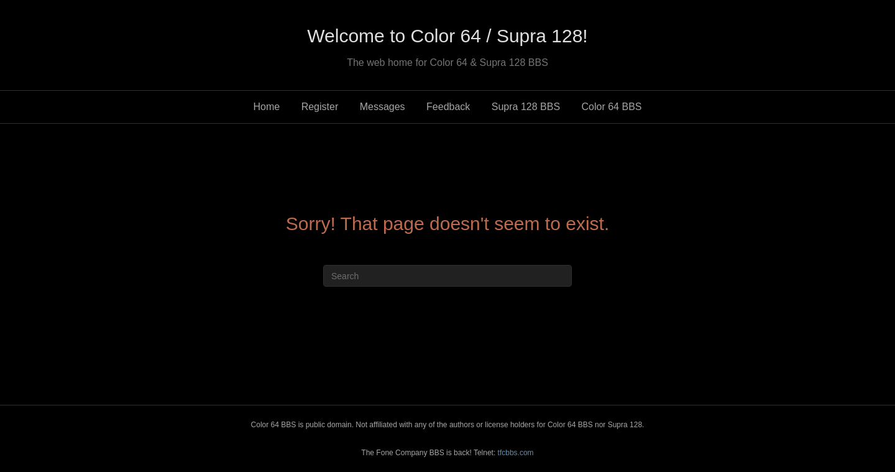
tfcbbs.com (516, 452)
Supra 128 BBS (526, 106)
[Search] (447, 276)
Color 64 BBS (612, 106)
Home (267, 106)
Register (320, 106)
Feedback (448, 106)
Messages (382, 106)
